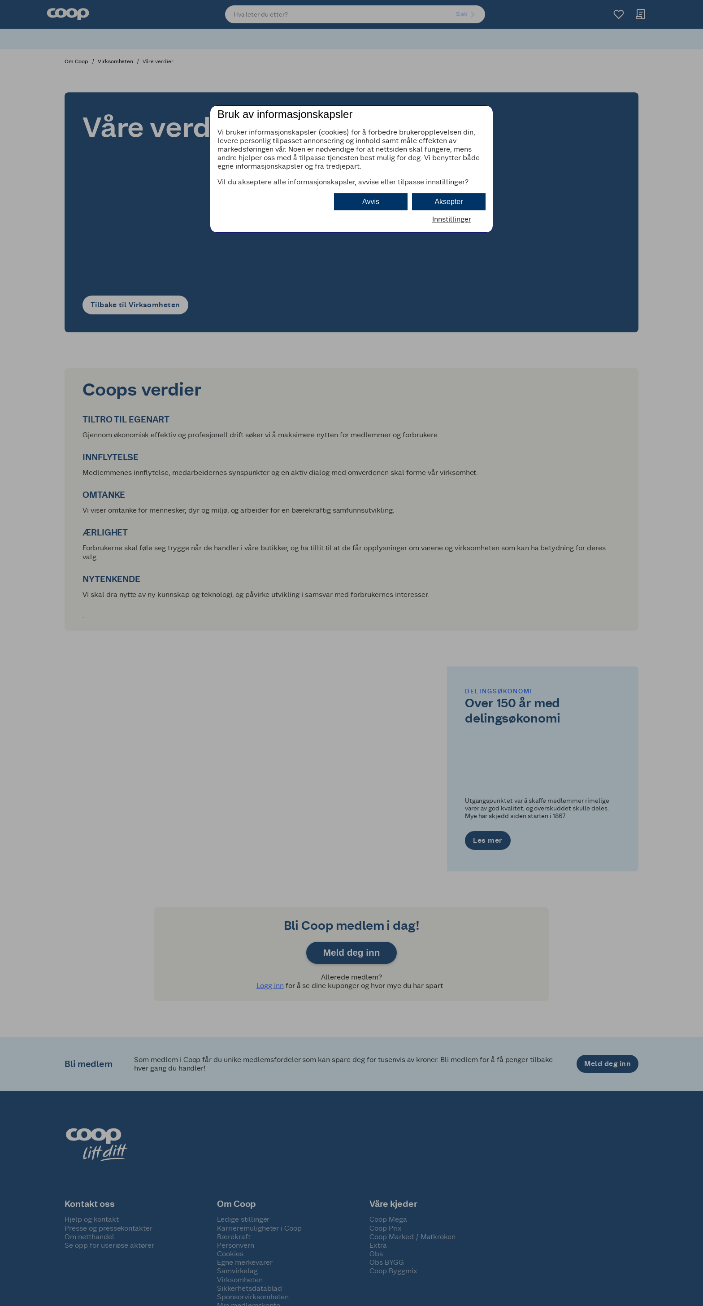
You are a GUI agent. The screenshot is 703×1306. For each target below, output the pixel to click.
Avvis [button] (370, 201)
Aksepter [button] (448, 201)
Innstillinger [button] (451, 219)
